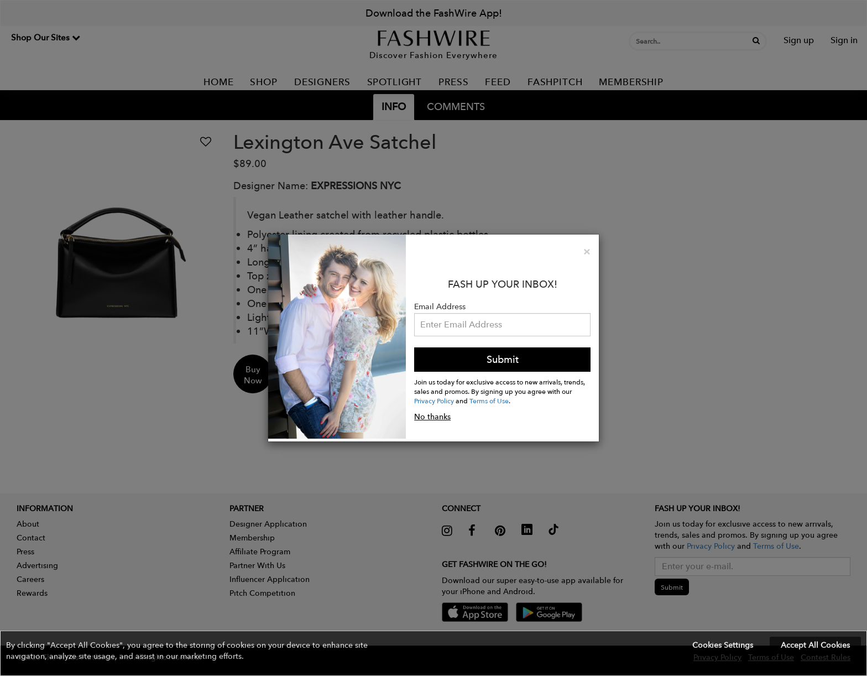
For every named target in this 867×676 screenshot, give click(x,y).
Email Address (440, 306)
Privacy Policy (434, 400)
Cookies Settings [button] (722, 645)
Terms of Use (489, 400)
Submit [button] (503, 359)
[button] (433, 653)
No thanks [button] (432, 417)
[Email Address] (502, 324)
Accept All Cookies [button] (815, 645)
